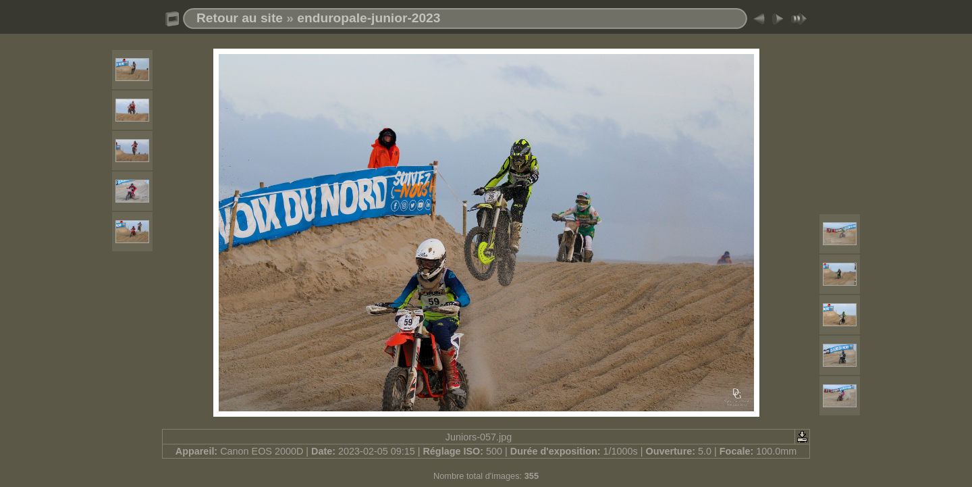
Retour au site (239, 18)
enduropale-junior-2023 (368, 18)
